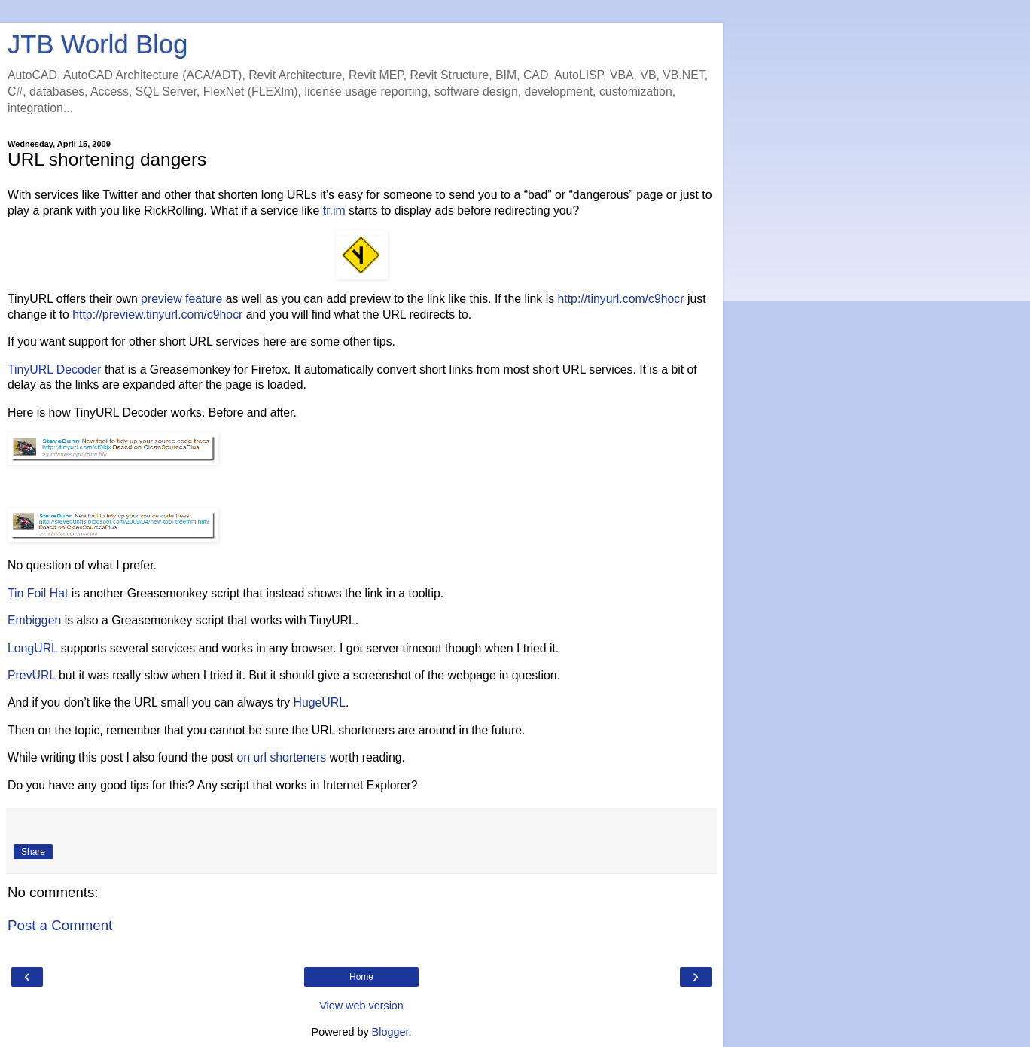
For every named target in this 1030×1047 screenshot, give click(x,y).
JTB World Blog (97, 44)
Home (361, 977)
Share (33, 852)
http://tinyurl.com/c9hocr (621, 298)
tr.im (334, 210)
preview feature (181, 298)
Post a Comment (60, 925)
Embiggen (34, 620)
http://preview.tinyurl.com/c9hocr (157, 314)
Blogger (390, 1032)
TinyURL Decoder (55, 369)
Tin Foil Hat (38, 593)
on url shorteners (281, 757)
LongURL (32, 648)
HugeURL (319, 702)
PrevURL (32, 675)
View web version (361, 1006)
